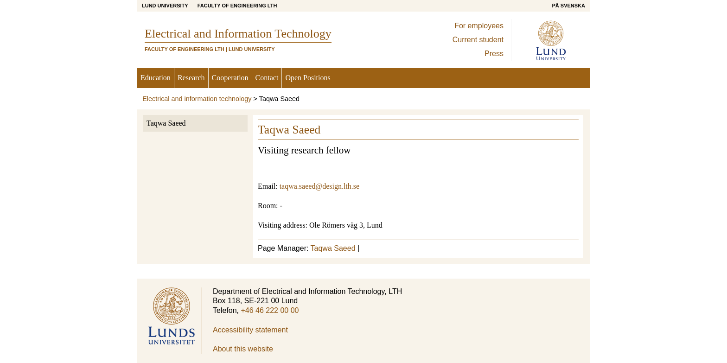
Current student (478, 40)
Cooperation (230, 78)
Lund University (165, 5)
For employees (479, 26)
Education (155, 78)
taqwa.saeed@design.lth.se (319, 186)
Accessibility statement (250, 330)
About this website (243, 349)
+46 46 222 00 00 (270, 310)
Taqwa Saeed (166, 123)
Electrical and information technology (196, 98)
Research (191, 78)
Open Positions (307, 78)
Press (494, 53)
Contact (267, 78)
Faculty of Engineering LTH (237, 5)
